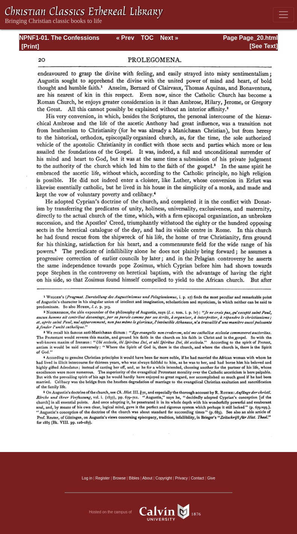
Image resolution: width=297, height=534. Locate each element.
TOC (147, 38)
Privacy (181, 478)
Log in (87, 478)
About (147, 478)
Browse (119, 478)
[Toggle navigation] (283, 14)
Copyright (164, 478)
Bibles (134, 478)
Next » (169, 38)
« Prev (125, 38)
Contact (197, 478)
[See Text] (264, 46)
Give (211, 478)
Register (102, 478)
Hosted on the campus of (148, 512)
